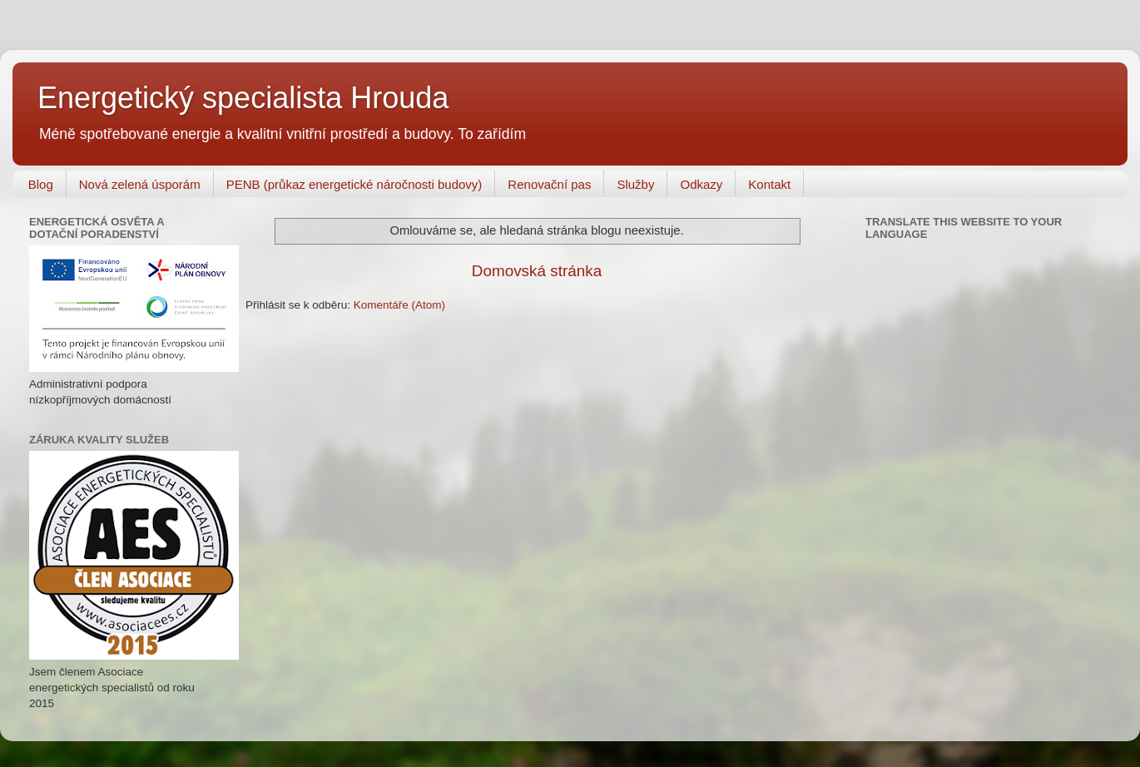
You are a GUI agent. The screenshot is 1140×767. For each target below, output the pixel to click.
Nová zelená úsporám (140, 184)
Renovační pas (549, 184)
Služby (635, 184)
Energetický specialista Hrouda (243, 98)
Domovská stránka (537, 271)
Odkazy (701, 184)
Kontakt (769, 184)
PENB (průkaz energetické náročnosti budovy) (354, 184)
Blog (40, 184)
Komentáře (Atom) (399, 305)
